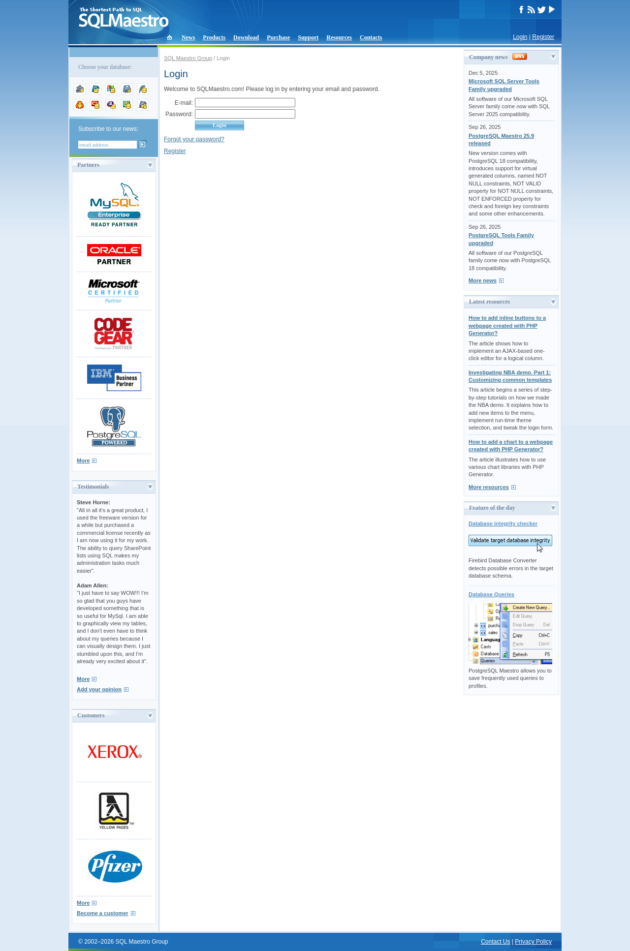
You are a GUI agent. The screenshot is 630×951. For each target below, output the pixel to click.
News (188, 37)
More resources (489, 487)
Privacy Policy (533, 941)
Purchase (278, 37)
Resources (339, 37)
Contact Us (495, 941)
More (83, 460)
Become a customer (102, 913)
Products (214, 37)
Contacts (371, 37)
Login (520, 36)
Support (308, 37)
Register (543, 36)
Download (246, 37)
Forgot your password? (194, 139)
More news (483, 280)
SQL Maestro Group (188, 58)
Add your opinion (99, 689)
